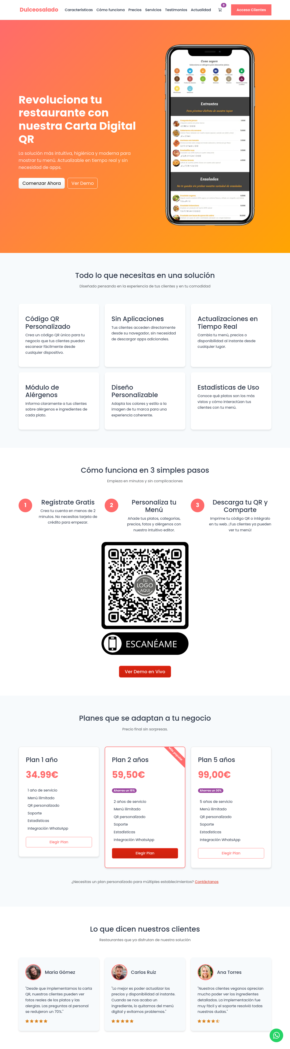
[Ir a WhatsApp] (276, 1035)
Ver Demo (82, 183)
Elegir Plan (59, 842)
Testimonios (176, 9)
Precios (135, 9)
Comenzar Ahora (41, 183)
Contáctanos (207, 881)
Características (79, 9)
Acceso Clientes (251, 9)
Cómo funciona (111, 9)
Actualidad (201, 9)
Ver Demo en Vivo (145, 671)
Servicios (153, 9)
